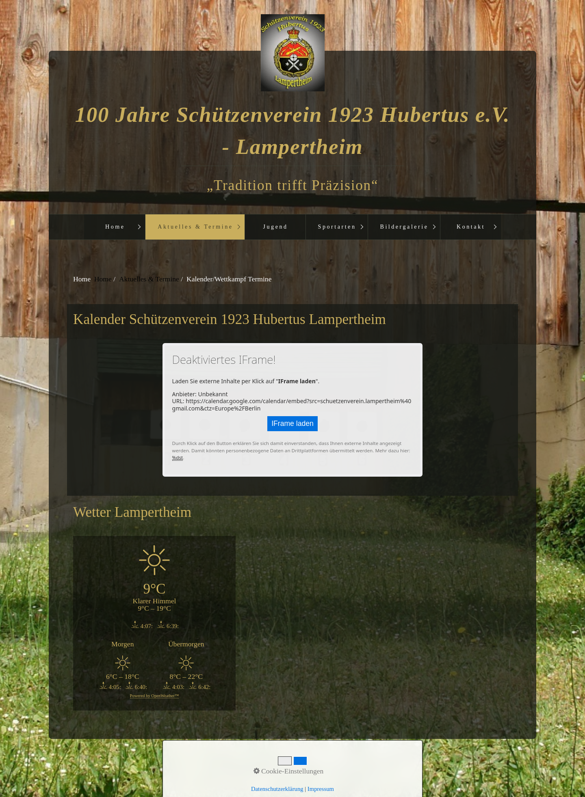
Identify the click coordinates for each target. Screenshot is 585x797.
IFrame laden (292, 423)
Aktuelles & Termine (195, 226)
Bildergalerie (404, 226)
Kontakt (471, 226)
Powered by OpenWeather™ (154, 695)
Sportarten (337, 226)
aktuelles (342, 764)
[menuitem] (114, 227)
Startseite (243, 764)
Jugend (275, 226)
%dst (177, 457)
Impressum (307, 764)
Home (115, 226)
